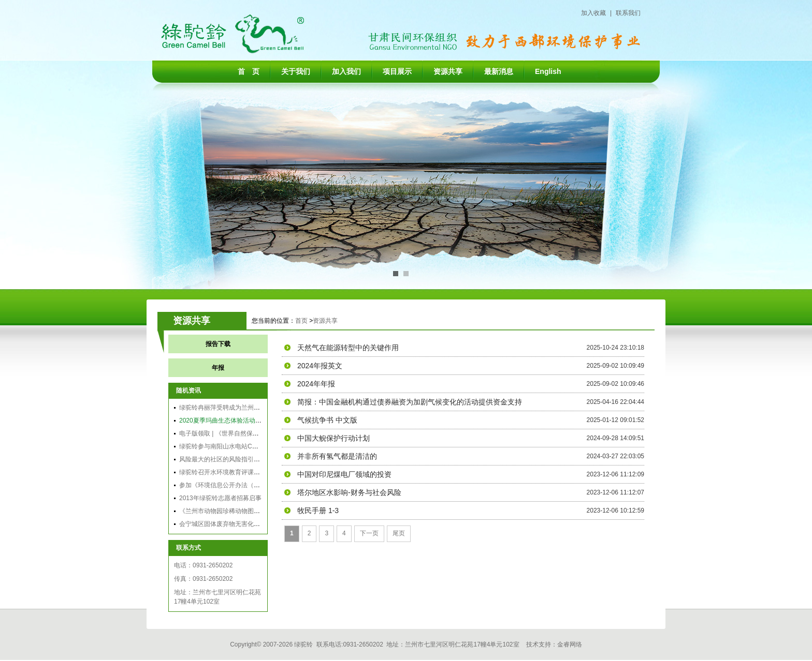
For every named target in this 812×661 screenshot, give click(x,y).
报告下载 (218, 344)
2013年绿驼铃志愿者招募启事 (220, 498)
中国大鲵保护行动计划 (333, 438)
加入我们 (346, 71)
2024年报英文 (319, 366)
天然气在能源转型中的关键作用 (348, 347)
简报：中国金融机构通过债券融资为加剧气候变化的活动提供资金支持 (409, 402)
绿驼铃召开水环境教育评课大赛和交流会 (235, 472)
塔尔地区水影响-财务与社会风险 (349, 492)
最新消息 (498, 71)
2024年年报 (316, 384)
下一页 (369, 533)
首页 (301, 320)
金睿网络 (569, 644)
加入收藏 (593, 13)
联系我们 (628, 13)
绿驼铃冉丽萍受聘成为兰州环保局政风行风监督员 (247, 407)
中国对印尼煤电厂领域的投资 (344, 474)
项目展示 (397, 71)
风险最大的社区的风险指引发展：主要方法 (238, 459)
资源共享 (447, 71)
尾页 (399, 533)
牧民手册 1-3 (318, 510)
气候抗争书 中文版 (327, 420)
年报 (218, 367)
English (548, 71)
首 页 (248, 71)
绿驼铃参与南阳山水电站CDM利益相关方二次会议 (248, 446)
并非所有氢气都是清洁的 (337, 456)
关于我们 (295, 71)
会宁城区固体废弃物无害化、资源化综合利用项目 (247, 524)
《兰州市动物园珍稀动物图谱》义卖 (229, 511)
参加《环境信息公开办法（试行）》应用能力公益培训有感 (260, 485)
